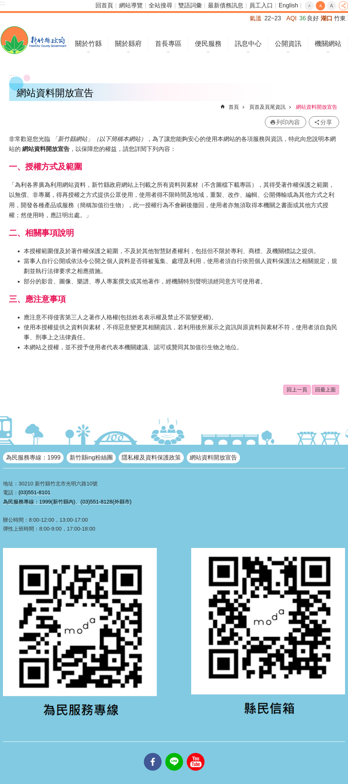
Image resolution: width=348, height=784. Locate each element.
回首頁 (104, 5)
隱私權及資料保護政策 (151, 457)
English (288, 5)
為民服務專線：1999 (33, 457)
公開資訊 (288, 43)
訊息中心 (248, 43)
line (174, 753)
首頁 (234, 107)
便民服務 (208, 43)
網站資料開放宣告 (316, 107)
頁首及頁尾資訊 (267, 107)
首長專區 (168, 43)
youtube (195, 753)
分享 (343, 5)
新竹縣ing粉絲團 (91, 457)
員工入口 (261, 5)
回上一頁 (297, 390)
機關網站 (328, 43)
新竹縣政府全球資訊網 (33, 40)
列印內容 (288, 122)
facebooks (152, 753)
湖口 (326, 18)
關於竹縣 (88, 43)
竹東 (340, 18)
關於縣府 (128, 43)
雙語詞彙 (190, 5)
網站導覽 (131, 5)
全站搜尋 (160, 5)
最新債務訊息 (225, 5)
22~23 (272, 18)
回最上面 (325, 390)
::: (2, 3)
